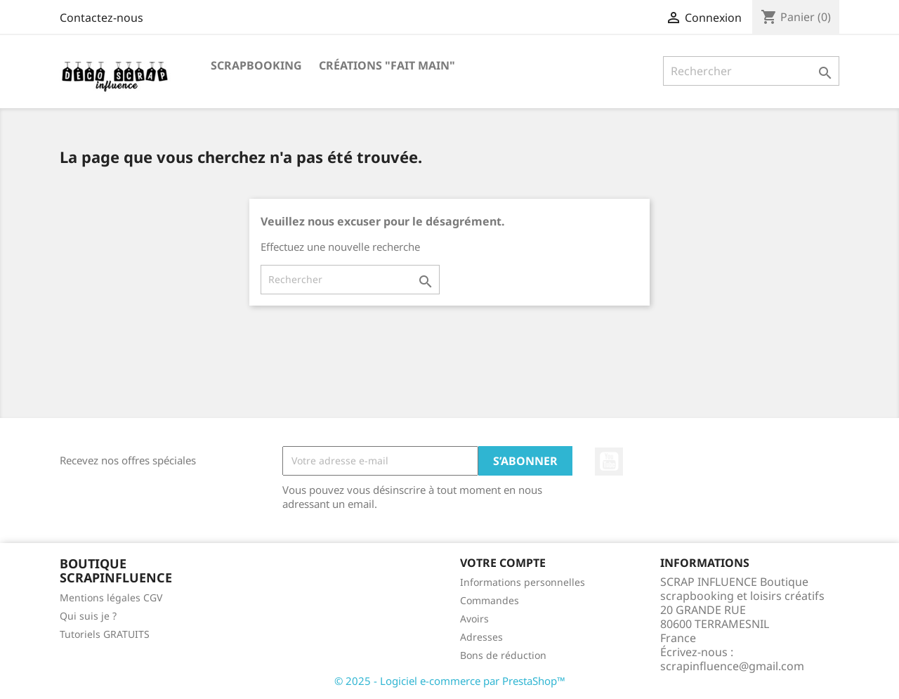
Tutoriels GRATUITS (105, 634)
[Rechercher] (751, 71)
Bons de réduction (503, 655)
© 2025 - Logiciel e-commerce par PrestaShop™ (449, 681)
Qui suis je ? (88, 615)
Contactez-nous (101, 17)
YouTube (609, 462)
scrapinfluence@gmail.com (732, 666)
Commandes (489, 600)
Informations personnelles (522, 582)
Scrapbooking (256, 65)
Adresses (481, 637)
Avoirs (474, 618)
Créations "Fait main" (387, 65)
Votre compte (503, 562)
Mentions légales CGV (111, 597)
